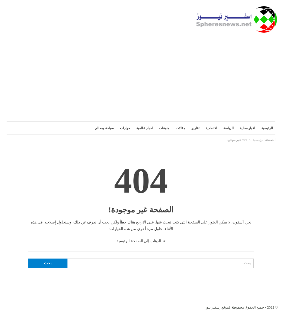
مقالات (180, 128)
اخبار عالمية (144, 128)
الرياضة (228, 128)
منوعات (164, 128)
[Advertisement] (141, 74)
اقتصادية (211, 128)
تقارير (195, 128)
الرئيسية (267, 128)
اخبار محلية (247, 128)
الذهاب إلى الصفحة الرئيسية (141, 241)
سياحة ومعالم (104, 128)
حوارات (125, 128)
